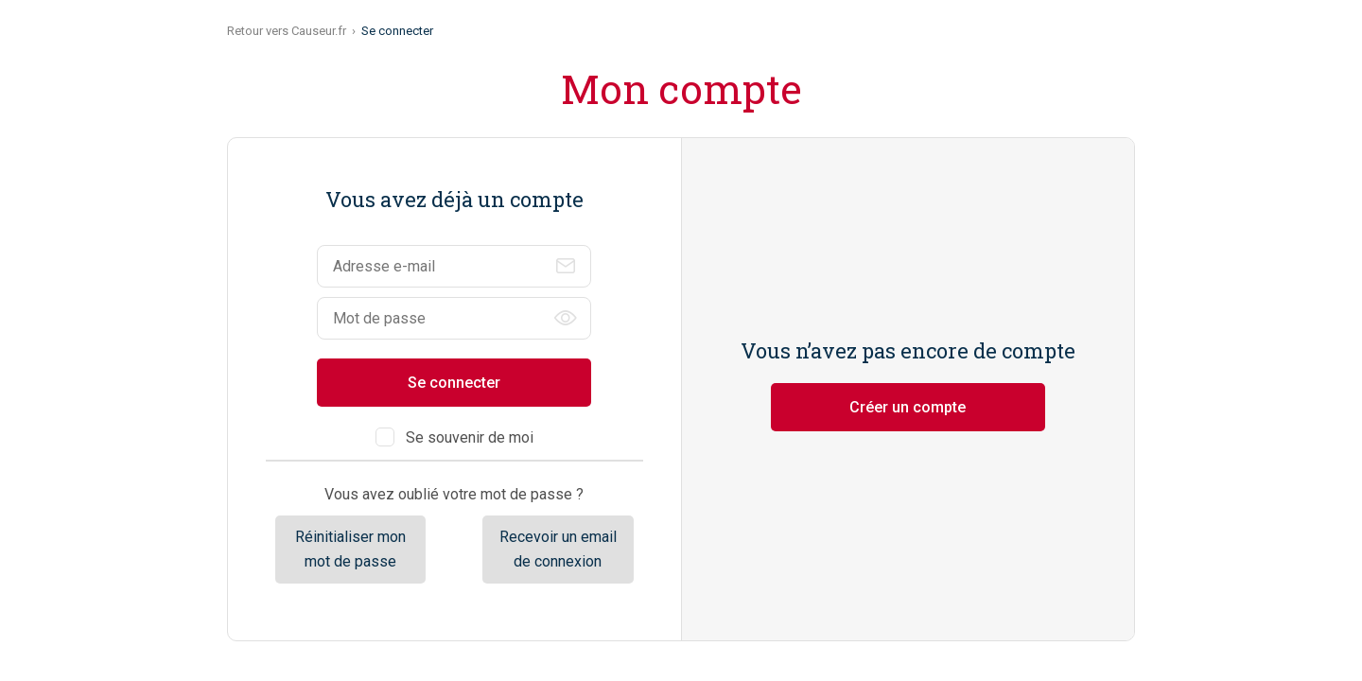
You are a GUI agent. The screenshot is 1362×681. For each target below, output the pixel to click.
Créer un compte (907, 407)
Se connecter (454, 383)
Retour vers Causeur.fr (286, 31)
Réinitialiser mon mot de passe (350, 549)
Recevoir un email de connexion (558, 549)
